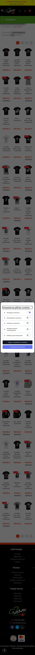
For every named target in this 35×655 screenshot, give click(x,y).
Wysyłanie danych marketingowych (12, 329)
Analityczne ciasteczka (13, 323)
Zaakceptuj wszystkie (17, 347)
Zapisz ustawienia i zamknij (17, 342)
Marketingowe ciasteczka (14, 318)
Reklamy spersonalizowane (15, 335)
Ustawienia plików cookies (16, 307)
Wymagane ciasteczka (13, 312)
